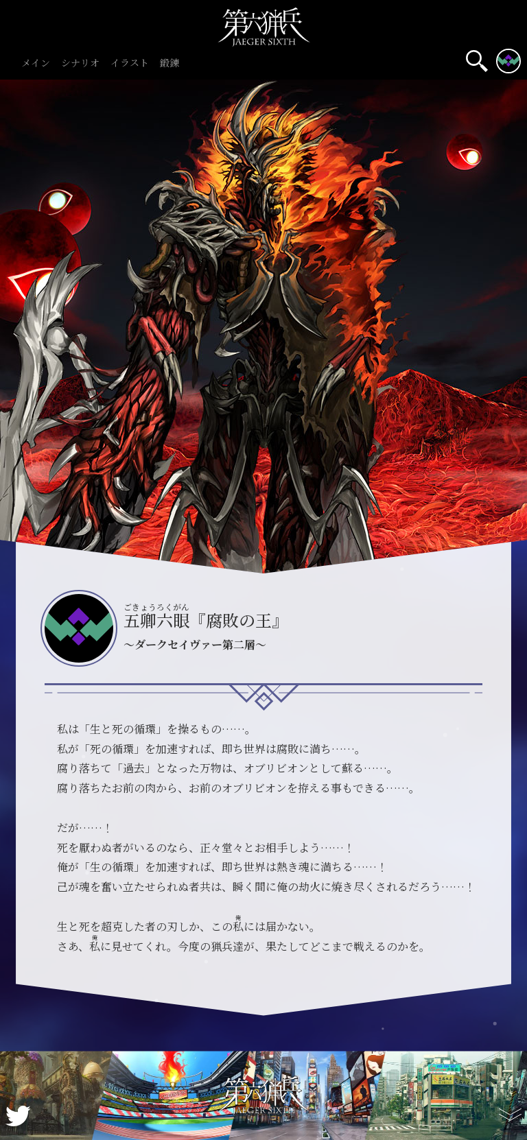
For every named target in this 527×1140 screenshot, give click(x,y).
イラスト (129, 63)
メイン (36, 63)
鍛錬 (169, 63)
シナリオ (80, 63)
